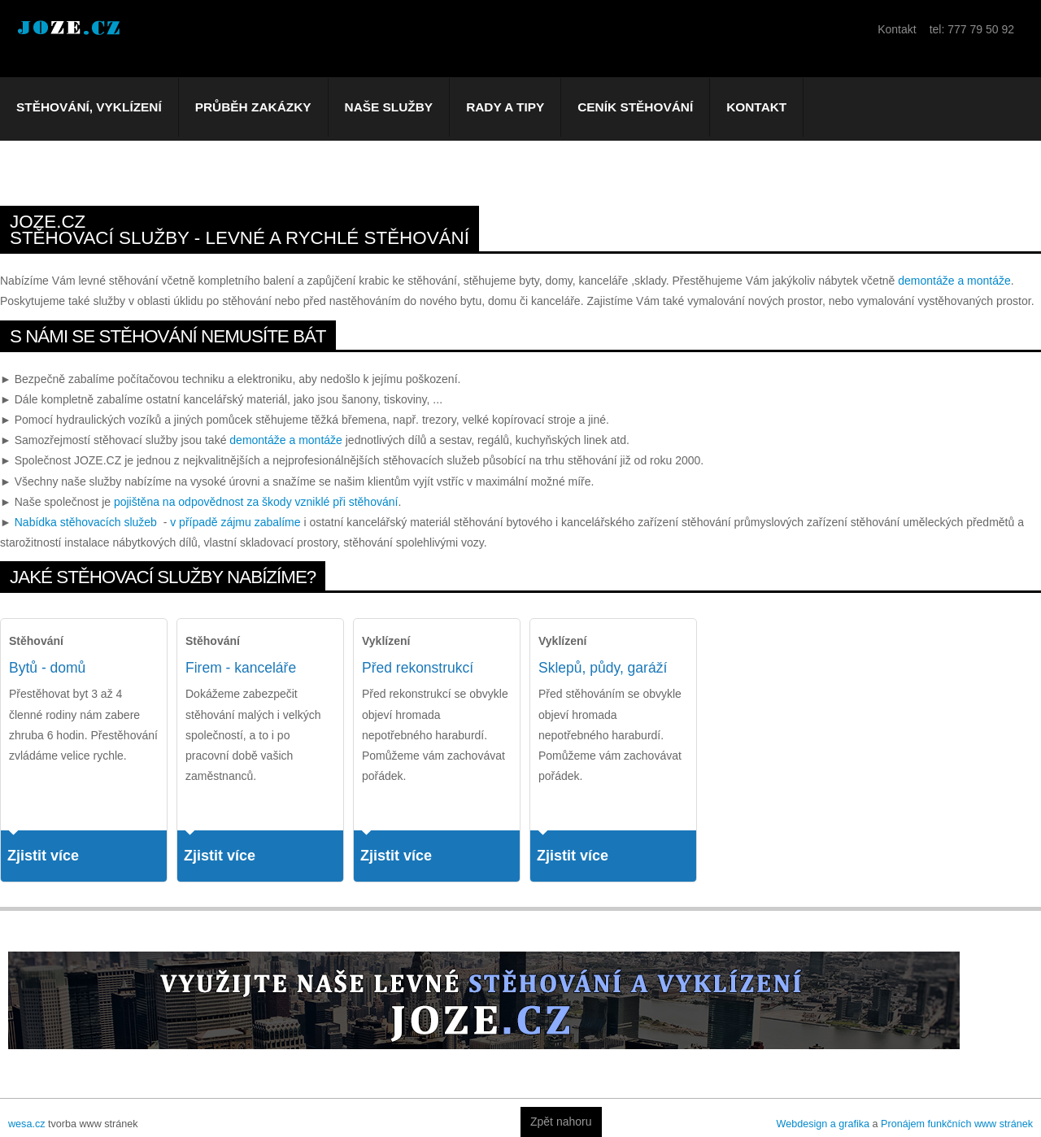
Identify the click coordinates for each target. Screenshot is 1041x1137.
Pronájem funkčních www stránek (957, 1124)
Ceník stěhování (635, 107)
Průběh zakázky (253, 107)
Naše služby (389, 107)
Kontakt (756, 107)
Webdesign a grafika (822, 1124)
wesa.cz (27, 1124)
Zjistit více (43, 855)
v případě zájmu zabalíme (235, 522)
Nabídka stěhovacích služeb (86, 522)
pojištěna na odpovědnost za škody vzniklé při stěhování (256, 501)
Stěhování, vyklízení (89, 107)
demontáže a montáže (954, 280)
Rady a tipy (505, 107)
